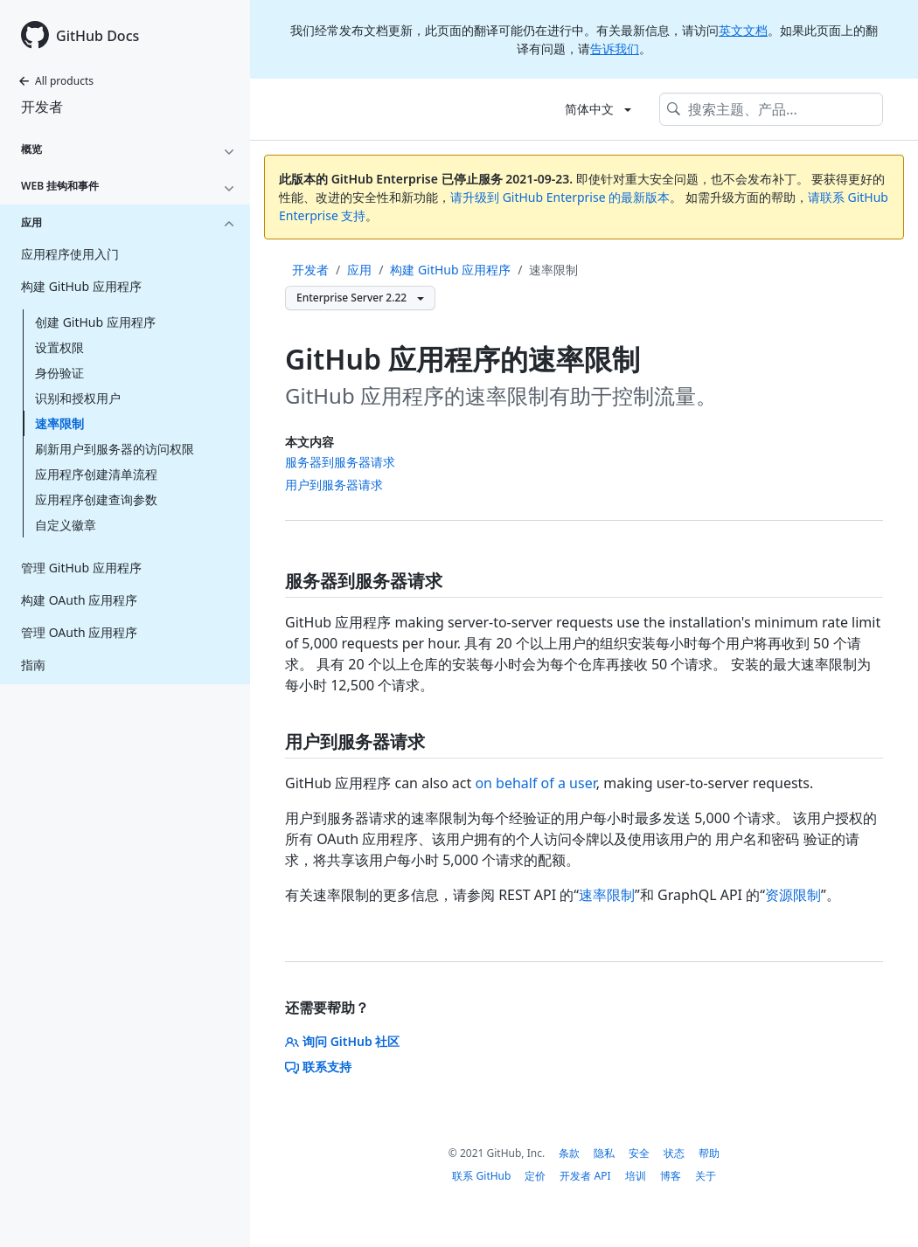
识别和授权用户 (78, 398)
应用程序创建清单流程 (96, 474)
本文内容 (309, 441)
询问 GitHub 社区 (342, 1041)
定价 (535, 1175)
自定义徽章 (65, 524)
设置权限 (59, 347)
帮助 (709, 1153)
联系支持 (318, 1066)
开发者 (42, 106)
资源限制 (793, 894)
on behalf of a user (535, 783)
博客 (670, 1175)
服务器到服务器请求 (340, 462)
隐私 (604, 1153)
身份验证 (59, 372)
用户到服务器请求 (334, 484)
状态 (674, 1153)
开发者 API (585, 1175)
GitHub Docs (97, 35)
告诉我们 (614, 48)
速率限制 (59, 423)
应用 (359, 269)
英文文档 (743, 30)
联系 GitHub (481, 1175)
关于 (705, 1175)
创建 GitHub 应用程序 (95, 322)
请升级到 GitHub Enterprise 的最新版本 (560, 197)
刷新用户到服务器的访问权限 (114, 448)
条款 (569, 1153)
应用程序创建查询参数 (96, 499)
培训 (635, 1175)
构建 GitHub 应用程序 (450, 269)
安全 (639, 1153)
